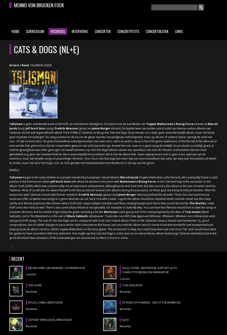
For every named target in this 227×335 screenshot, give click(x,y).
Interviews (80, 31)
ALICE (125, 320)
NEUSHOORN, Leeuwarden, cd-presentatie (56, 268)
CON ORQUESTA (132, 285)
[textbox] (174, 7)
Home (15, 31)
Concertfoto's (128, 31)
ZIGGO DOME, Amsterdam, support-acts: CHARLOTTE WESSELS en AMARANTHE (149, 270)
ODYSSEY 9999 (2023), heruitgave (50, 320)
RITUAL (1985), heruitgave (45, 302)
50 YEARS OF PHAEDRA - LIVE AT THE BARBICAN (151, 302)
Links (179, 31)
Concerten (103, 31)
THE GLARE (35, 285)
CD (11, 247)
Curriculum (35, 31)
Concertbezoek (157, 31)
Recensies (58, 31)
